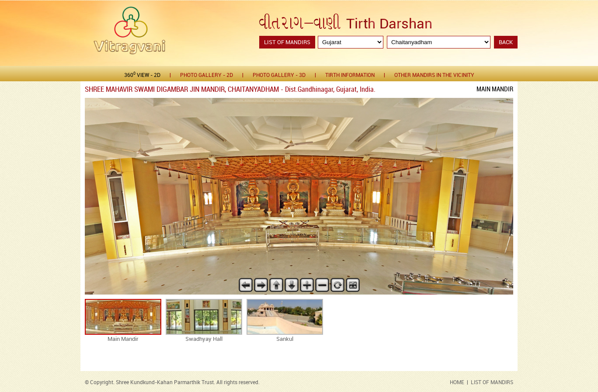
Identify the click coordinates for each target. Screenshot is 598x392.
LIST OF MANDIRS (492, 382)
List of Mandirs (287, 42)
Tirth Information (350, 75)
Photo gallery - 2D (206, 75)
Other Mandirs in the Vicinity (434, 75)
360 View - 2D (142, 75)
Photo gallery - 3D (279, 75)
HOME (457, 382)
